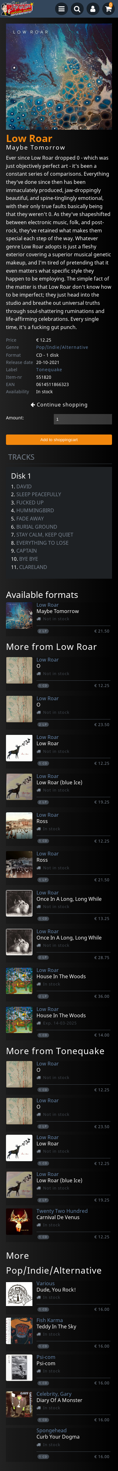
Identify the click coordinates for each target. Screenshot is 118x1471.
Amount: (15, 418)
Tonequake (49, 369)
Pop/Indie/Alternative (62, 347)
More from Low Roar (51, 646)
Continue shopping (59, 404)
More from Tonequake (55, 1051)
